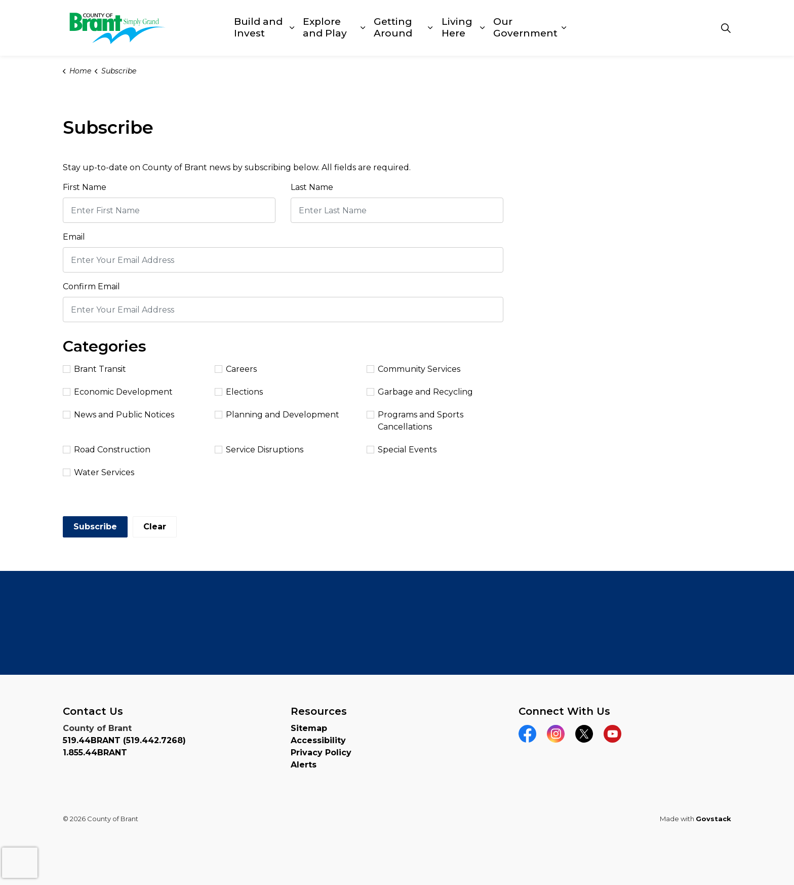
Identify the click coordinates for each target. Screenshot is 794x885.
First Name (84, 187)
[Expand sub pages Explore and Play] (363, 28)
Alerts (303, 764)
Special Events (401, 449)
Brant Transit (94, 369)
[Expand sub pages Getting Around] (430, 28)
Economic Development (118, 392)
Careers (236, 369)
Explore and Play (325, 27)
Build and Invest (258, 27)
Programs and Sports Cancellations (415, 421)
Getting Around (393, 27)
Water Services (98, 472)
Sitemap (309, 728)
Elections (239, 392)
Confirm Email (91, 286)
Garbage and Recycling (420, 392)
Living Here (457, 27)
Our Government (525, 27)
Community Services (413, 369)
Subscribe (95, 526)
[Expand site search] (725, 28)
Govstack (713, 819)
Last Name (312, 187)
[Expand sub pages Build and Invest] (291, 28)
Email (74, 237)
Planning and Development (277, 414)
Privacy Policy (321, 752)
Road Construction (106, 449)
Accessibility (318, 740)
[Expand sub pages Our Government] (564, 28)
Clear (154, 526)
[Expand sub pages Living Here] (482, 28)
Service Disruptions (259, 449)
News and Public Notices (118, 414)
